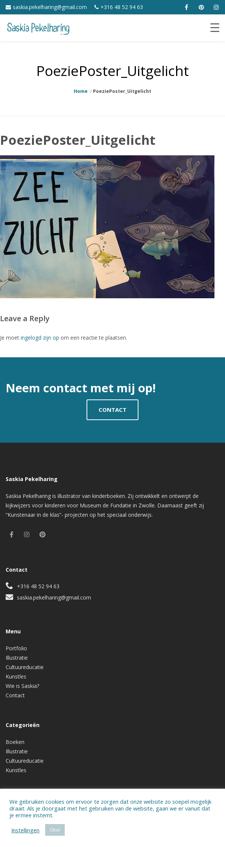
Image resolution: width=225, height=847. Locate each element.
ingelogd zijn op (40, 337)
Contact (15, 695)
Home (81, 91)
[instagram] (216, 7)
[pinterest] (201, 7)
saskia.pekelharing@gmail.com (50, 7)
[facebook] (186, 7)
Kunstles (16, 676)
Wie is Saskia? (22, 685)
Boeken (15, 741)
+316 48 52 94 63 (121, 7)
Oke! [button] (55, 829)
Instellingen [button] (25, 830)
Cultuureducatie (25, 667)
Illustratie (17, 657)
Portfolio (16, 648)
